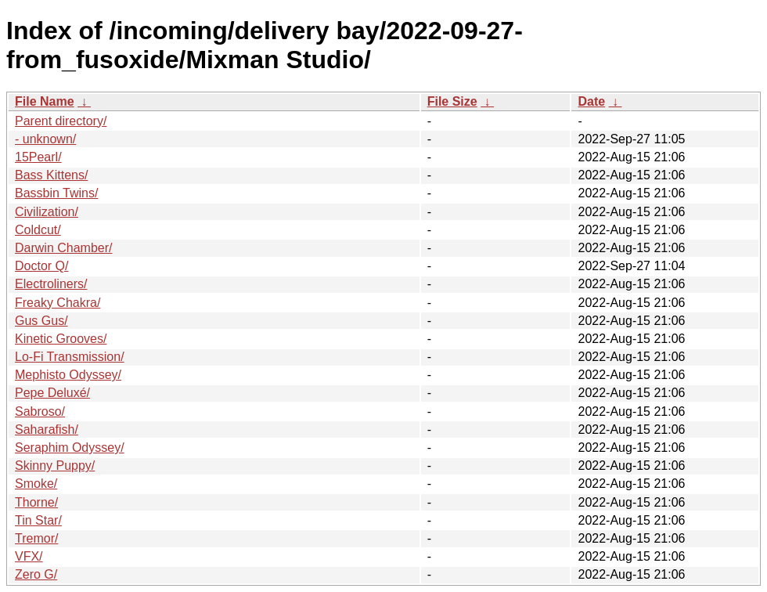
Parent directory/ (60, 121)
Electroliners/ (51, 284)
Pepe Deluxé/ (52, 392)
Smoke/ (36, 483)
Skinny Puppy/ (55, 465)
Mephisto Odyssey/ (68, 374)
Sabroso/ (40, 411)
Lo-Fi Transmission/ (69, 356)
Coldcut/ (38, 229)
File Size (452, 101)
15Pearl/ (38, 157)
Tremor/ (36, 538)
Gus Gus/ (41, 320)
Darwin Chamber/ (63, 247)
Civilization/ (46, 211)
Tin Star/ (38, 520)
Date (591, 101)
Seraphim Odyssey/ (69, 447)
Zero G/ (36, 574)
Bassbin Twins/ (56, 193)
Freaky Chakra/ (57, 302)
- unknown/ (45, 139)
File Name (44, 101)
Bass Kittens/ (51, 175)
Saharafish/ (46, 429)
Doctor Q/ (41, 266)
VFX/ (29, 556)
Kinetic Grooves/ (60, 338)
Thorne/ (36, 502)
